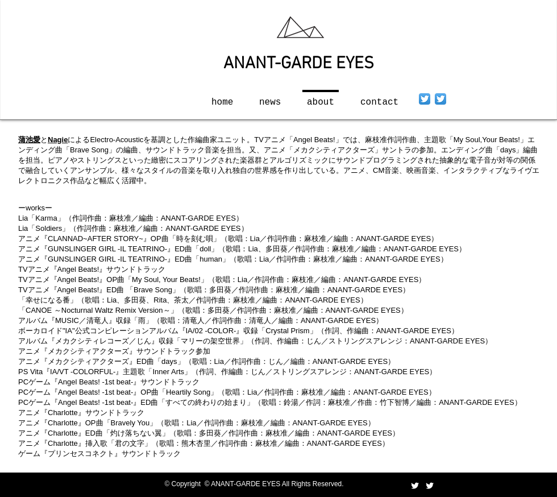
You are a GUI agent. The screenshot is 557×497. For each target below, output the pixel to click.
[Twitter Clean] (414, 485)
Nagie (58, 139)
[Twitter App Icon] (424, 99)
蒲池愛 (29, 139)
